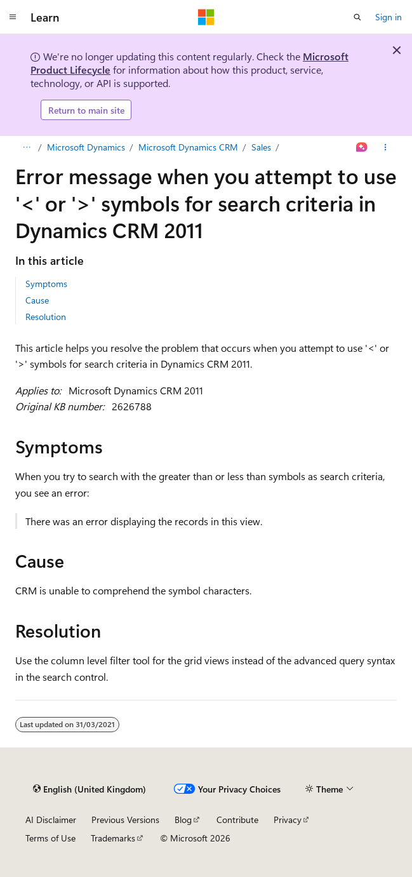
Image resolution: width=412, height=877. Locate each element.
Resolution (45, 317)
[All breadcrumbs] (26, 147)
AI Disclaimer (50, 819)
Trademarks (113, 838)
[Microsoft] (206, 17)
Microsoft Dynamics (86, 147)
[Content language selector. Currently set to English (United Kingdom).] (89, 789)
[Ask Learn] (362, 147)
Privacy (288, 819)
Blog (183, 819)
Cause (37, 300)
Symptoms (46, 284)
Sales (261, 147)
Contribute (237, 819)
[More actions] (386, 147)
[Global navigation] (12, 17)
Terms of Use (50, 838)
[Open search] (357, 17)
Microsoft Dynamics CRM (188, 147)
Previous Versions (125, 819)
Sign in (388, 17)
